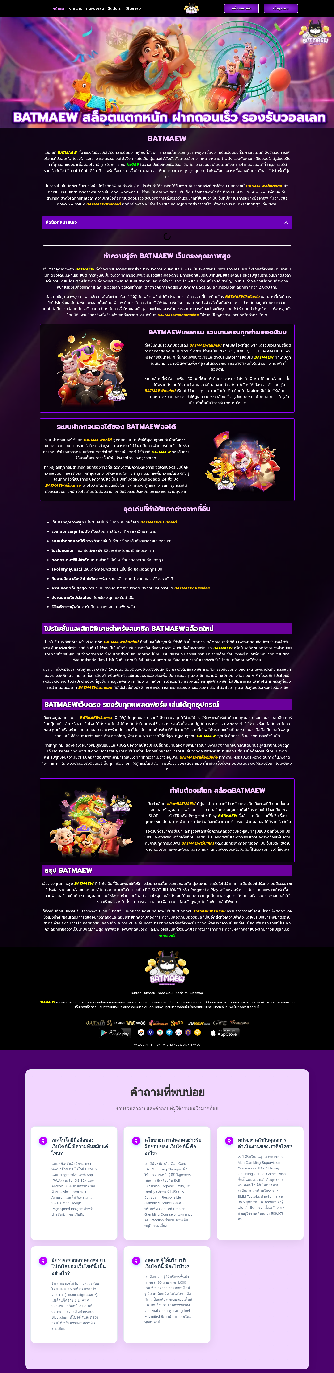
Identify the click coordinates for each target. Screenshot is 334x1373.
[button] (286, 223)
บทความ (75, 8)
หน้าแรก (59, 8)
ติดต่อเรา (115, 8)
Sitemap (133, 8)
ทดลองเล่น (95, 8)
